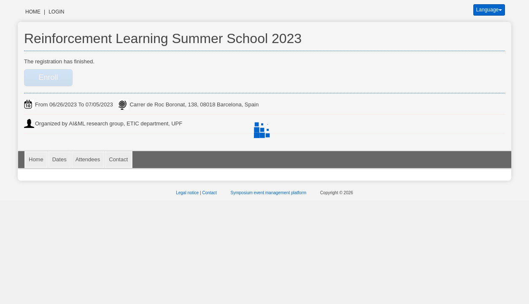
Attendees (88, 159)
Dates (59, 159)
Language (489, 10)
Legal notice (188, 192)
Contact (118, 159)
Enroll (48, 77)
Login (56, 12)
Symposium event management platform (269, 192)
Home (32, 12)
